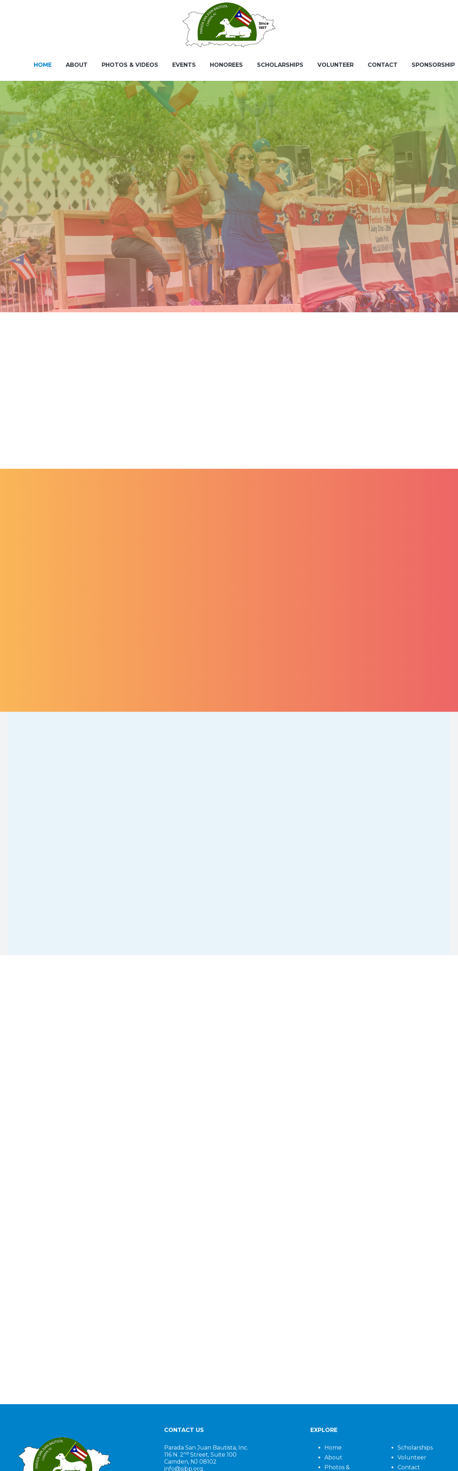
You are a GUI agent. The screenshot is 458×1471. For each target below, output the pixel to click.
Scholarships (415, 1447)
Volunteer (412, 1457)
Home (333, 1447)
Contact (409, 1467)
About (333, 1457)
